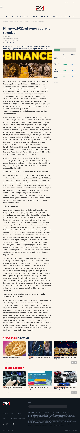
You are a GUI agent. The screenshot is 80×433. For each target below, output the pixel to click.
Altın (18, 16)
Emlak (33, 16)
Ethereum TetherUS (56, 64)
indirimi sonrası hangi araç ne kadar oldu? (14, 388)
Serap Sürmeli (6, 36)
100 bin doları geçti (11, 357)
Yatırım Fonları (60, 16)
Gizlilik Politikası (10, 430)
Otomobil (49, 16)
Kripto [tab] (57, 50)
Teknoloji (43, 16)
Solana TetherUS (56, 76)
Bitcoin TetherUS (56, 58)
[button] (72, 363)
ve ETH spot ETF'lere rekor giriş (39, 358)
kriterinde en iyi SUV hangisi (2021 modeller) (65, 388)
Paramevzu (5, 21)
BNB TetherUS (56, 70)
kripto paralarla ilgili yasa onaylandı (65, 358)
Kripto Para (23, 16)
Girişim (38, 16)
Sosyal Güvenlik (70, 16)
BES (54, 16)
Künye (4, 430)
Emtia (28, 16)
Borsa (13, 16)
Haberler (12, 21)
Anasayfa (8, 16)
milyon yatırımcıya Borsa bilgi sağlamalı (38, 388)
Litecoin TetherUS (56, 83)
